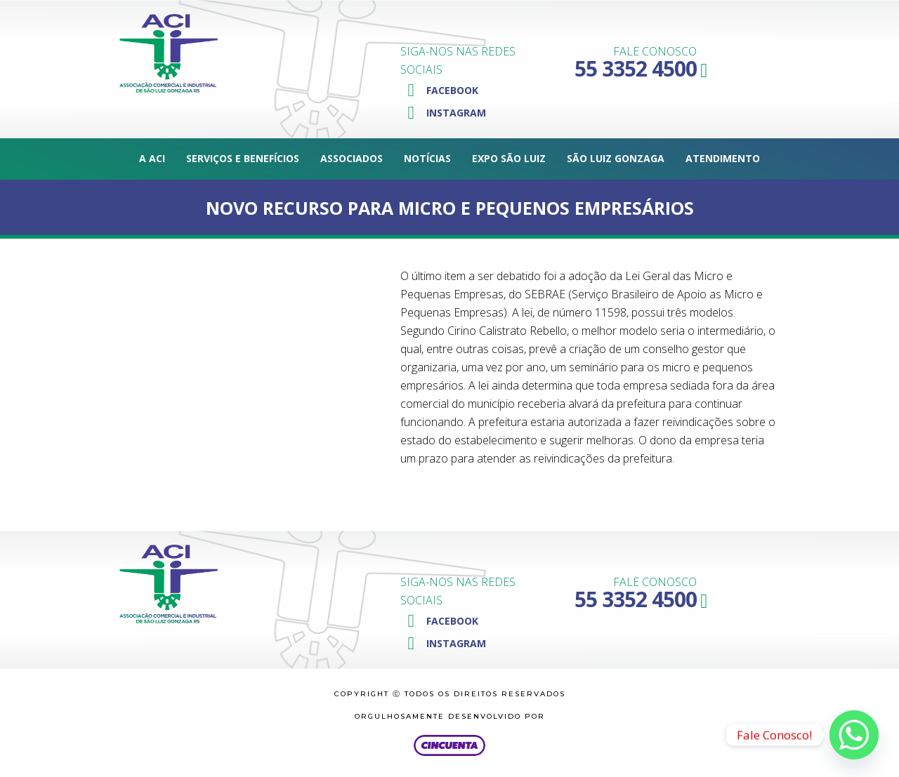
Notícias (427, 158)
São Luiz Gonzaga (615, 158)
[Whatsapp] (854, 734)
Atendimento (722, 158)
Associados (351, 158)
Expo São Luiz (509, 158)
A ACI (152, 158)
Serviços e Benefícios (242, 158)
